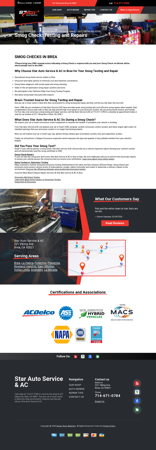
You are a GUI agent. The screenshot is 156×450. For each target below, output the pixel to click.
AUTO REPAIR (73, 10)
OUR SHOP (57, 10)
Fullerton (40, 263)
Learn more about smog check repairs (98, 159)
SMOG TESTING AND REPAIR (89, 31)
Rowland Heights (25, 266)
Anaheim (37, 270)
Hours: (29, 3)
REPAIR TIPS (89, 10)
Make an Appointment (129, 10)
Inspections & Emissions (25, 182)
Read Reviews (115, 223)
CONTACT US (106, 10)
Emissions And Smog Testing (27, 177)
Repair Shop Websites (66, 426)
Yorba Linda (22, 270)
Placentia (54, 263)
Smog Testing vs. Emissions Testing (31, 162)
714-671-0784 (121, 3)
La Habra (27, 263)
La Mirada (50, 270)
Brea (17, 263)
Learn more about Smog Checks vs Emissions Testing (38, 179)
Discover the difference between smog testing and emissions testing (55, 169)
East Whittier (46, 266)
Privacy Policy (109, 426)
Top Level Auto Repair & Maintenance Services (57, 31)
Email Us (99, 401)
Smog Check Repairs (24, 154)
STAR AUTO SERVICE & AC (25, 31)
